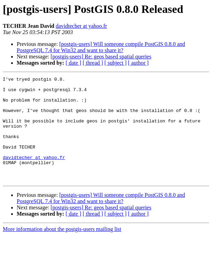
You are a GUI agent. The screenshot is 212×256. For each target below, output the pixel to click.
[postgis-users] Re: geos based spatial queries (101, 56)
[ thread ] (93, 63)
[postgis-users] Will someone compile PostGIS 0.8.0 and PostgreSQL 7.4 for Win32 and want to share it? (101, 47)
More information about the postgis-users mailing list (62, 250)
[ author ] (138, 63)
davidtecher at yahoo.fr (81, 26)
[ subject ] (115, 63)
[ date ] (73, 63)
